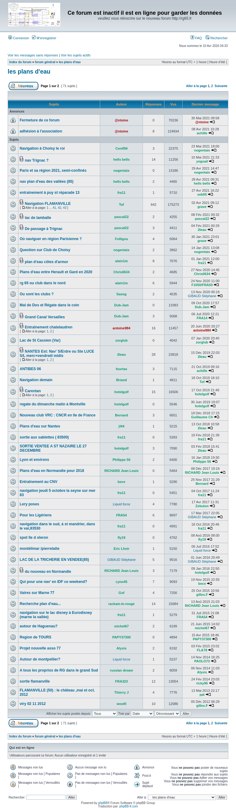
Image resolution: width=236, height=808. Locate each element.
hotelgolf (121, 392)
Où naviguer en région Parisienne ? (51, 239)
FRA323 (121, 681)
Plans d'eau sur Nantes (40, 426)
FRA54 (121, 515)
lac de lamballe (38, 218)
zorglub (121, 340)
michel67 (121, 626)
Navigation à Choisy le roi (42, 148)
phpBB (102, 803)
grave (202, 207)
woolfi (121, 704)
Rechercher (217, 38)
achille (202, 133)
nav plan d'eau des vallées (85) (46, 181)
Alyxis (121, 648)
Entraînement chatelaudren (49, 327)
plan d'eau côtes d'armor (46, 262)
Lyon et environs (34, 460)
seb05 (202, 194)
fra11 (121, 192)
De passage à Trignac (44, 229)
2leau (202, 230)
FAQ (196, 38)
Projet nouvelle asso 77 (40, 648)
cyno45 (121, 582)
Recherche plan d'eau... (40, 604)
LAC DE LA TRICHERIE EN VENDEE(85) (54, 559)
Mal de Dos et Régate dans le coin (49, 305)
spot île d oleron (34, 537)
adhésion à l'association (41, 131)
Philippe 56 (121, 459)
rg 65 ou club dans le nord (42, 283)
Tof (121, 204)
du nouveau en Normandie (48, 571)
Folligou (121, 239)
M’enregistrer (44, 38)
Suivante (220, 86)
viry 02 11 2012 (33, 704)
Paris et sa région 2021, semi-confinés (53, 170)
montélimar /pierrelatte (39, 548)
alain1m (121, 261)
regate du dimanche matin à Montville (52, 404)
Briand (121, 380)
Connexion (18, 38)
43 (64, 207)
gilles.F (202, 594)
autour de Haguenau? (38, 626)
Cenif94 (121, 148)
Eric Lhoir (121, 548)
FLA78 (202, 650)
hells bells (121, 159)
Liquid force (121, 504)
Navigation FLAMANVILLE (48, 203)
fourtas (121, 369)
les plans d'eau (70, 62)
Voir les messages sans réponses (33, 55)
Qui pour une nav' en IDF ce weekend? (53, 582)
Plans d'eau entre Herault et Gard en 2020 (56, 272)
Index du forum (20, 62)
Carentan (33, 391)
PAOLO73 (202, 661)
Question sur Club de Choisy (45, 250)
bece (121, 482)
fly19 (121, 537)
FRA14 (202, 318)
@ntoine (121, 120)
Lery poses (29, 504)
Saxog (121, 294)
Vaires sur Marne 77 (37, 593)
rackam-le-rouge (121, 604)
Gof (121, 593)
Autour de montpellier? (40, 659)
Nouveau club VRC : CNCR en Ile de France (58, 415)
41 (54, 207)
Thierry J (121, 692)
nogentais (202, 150)
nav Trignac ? (37, 160)
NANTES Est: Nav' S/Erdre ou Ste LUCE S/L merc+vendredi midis (57, 353)
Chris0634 (121, 272)
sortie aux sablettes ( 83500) (44, 437)
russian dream (121, 670)
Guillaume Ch (202, 417)
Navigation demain (36, 380)
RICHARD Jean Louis (121, 471)
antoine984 (121, 328)
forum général (45, 62)
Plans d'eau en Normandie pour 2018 (52, 471)
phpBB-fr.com (129, 806)
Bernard (121, 415)
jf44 (121, 426)
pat (202, 694)
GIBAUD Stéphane (202, 296)
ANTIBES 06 (30, 369)
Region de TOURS (35, 637)
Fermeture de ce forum (40, 120)
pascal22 (121, 217)
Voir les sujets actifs (76, 55)
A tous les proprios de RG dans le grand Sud (59, 670)
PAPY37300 (121, 637)
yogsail (202, 161)
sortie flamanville (35, 681)
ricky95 (202, 683)
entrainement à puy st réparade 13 (50, 192)
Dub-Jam (121, 305)
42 (59, 207)
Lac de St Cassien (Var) (40, 340)
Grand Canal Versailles (45, 317)
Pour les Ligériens (36, 515)
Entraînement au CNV (38, 482)
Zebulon (202, 506)
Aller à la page (196, 86)
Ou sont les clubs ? (37, 294)
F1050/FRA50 (202, 285)
